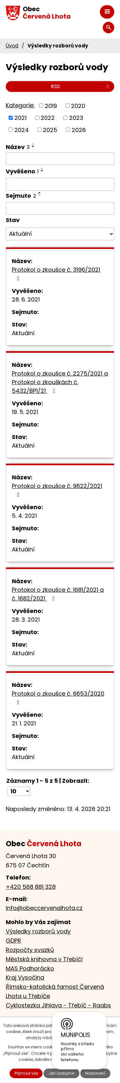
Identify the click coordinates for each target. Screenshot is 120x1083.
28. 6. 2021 (26, 299)
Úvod (12, 45)
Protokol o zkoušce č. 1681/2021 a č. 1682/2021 (58, 594)
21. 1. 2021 (24, 723)
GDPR (13, 941)
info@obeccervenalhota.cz (44, 908)
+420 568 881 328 (31, 887)
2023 (76, 118)
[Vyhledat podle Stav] (60, 233)
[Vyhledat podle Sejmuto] (60, 208)
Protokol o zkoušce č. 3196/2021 (56, 273)
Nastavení (95, 1073)
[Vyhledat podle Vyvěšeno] (60, 184)
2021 (20, 118)
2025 (50, 130)
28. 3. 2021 (26, 620)
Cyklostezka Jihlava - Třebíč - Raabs (58, 1005)
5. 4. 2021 (24, 516)
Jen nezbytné (61, 1073)
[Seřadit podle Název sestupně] (33, 146)
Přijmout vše (26, 1073)
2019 (51, 106)
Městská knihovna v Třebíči (44, 959)
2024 (21, 130)
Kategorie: (20, 105)
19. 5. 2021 (25, 412)
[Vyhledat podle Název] (60, 158)
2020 (78, 106)
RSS (81, 86)
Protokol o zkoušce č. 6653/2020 (58, 697)
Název (18, 147)
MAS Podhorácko (30, 968)
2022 (48, 118)
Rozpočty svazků (30, 950)
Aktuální (23, 333)
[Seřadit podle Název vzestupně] (33, 144)
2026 (79, 130)
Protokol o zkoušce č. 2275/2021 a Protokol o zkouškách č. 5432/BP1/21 (60, 382)
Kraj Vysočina (25, 977)
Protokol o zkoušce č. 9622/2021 (57, 490)
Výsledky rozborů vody (38, 931)
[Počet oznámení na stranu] (18, 791)
